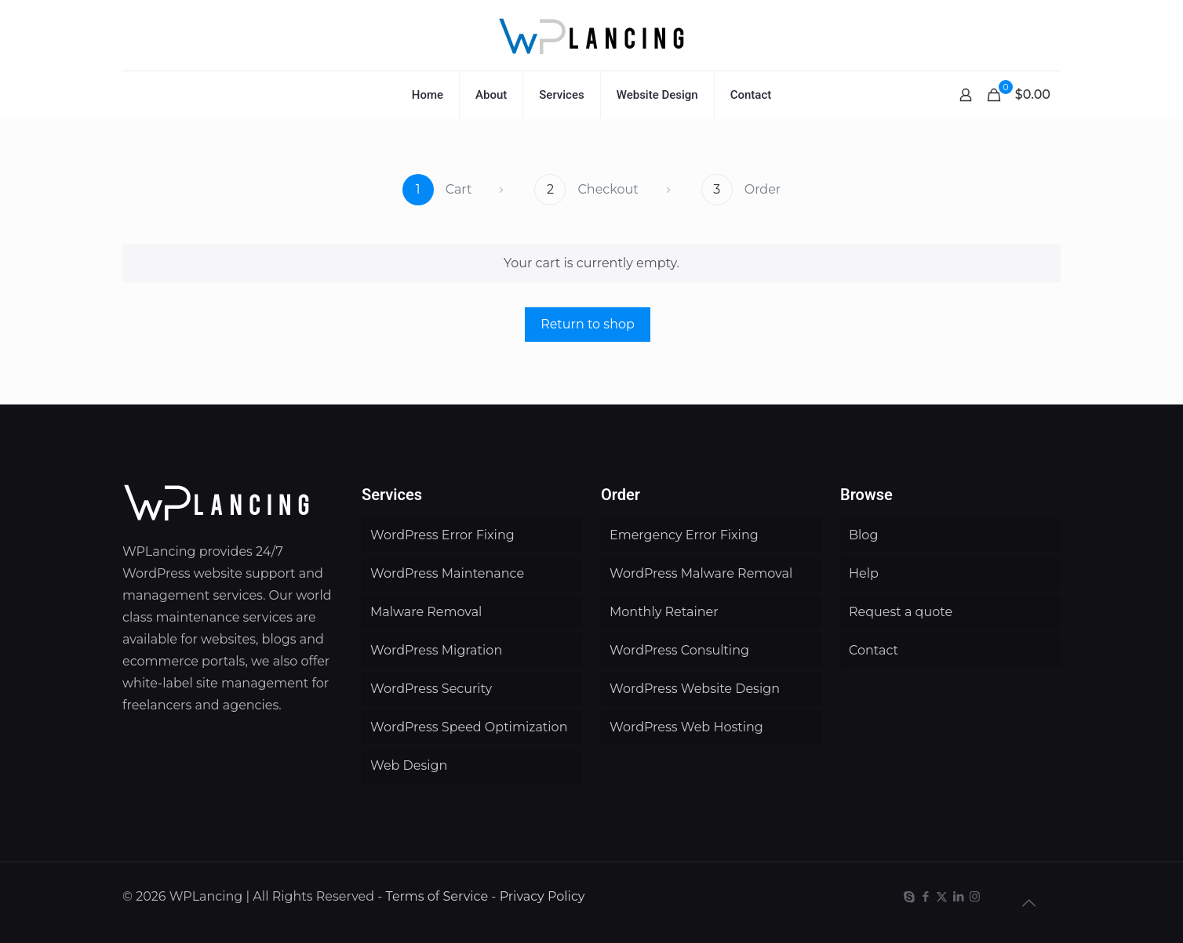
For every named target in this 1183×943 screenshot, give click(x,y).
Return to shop (588, 324)
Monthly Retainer (664, 611)
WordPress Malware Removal (701, 573)
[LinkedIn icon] (958, 896)
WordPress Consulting (679, 650)
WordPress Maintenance (447, 573)
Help (864, 573)
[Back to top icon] (1028, 903)
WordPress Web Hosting (686, 727)
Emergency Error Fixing (684, 535)
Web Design (408, 765)
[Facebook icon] (925, 896)
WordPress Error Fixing (442, 535)
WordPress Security (431, 688)
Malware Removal (426, 611)
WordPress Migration (436, 650)
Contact (873, 650)
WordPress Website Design (695, 688)
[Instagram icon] (975, 896)
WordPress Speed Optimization (468, 727)
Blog (863, 535)
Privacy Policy (542, 896)
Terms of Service (437, 896)
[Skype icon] (909, 896)
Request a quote (900, 611)
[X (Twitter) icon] (942, 896)
